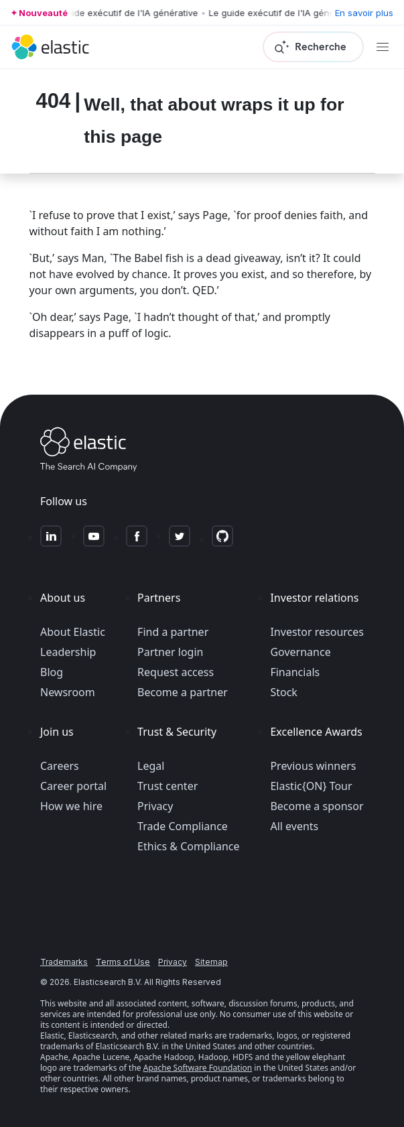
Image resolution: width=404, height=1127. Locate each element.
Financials (295, 672)
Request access (175, 672)
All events (294, 826)
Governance (300, 652)
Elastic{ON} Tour (311, 786)
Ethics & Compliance (188, 846)
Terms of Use (123, 962)
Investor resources (317, 631)
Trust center (167, 786)
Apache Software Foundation (197, 1067)
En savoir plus (364, 12)
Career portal (73, 786)
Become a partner (182, 692)
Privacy (155, 806)
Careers (59, 765)
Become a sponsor (316, 806)
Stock (283, 692)
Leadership (68, 652)
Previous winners (313, 765)
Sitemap (211, 962)
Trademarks (64, 962)
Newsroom (67, 692)
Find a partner (172, 631)
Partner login (170, 652)
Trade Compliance (182, 826)
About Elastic (72, 631)
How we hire (71, 806)
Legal (150, 765)
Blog (51, 672)
